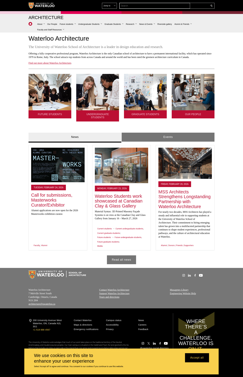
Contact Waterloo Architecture (114, 290)
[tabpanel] (121, 203)
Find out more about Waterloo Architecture (50, 63)
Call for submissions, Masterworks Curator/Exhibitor (51, 200)
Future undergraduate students (128, 237)
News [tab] (75, 137)
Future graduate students (108, 242)
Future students (104, 237)
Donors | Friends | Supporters (181, 245)
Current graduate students (108, 233)
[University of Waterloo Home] (42, 5)
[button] (189, 6)
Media (100, 246)
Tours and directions (109, 296)
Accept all (197, 357)
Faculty (37, 245)
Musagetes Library (179, 290)
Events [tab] (168, 137)
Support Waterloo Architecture (114, 293)
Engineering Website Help (183, 293)
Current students (104, 228)
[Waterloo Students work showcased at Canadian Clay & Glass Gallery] (121, 165)
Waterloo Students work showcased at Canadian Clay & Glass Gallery (119, 201)
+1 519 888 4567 (41, 329)
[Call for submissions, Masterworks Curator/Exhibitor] (58, 165)
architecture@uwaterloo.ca (42, 304)
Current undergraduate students (129, 228)
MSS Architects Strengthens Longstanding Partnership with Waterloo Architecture (184, 199)
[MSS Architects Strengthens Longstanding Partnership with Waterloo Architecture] (185, 163)
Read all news (121, 259)
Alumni (44, 245)
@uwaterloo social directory (154, 348)
